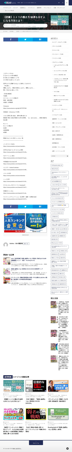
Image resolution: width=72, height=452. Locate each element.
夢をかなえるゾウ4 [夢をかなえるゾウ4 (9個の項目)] (57, 242)
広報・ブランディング (59, 7)
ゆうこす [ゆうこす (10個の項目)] (63, 184)
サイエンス (55, 50)
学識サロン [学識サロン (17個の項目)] (55, 250)
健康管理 (39, 7)
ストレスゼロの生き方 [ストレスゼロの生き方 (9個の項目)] (57, 198)
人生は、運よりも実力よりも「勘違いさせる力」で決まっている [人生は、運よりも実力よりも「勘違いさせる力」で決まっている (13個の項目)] (60, 225)
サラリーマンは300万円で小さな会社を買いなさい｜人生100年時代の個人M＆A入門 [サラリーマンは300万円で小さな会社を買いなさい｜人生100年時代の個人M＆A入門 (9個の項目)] (60, 193)
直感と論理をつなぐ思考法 (35, 396)
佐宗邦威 (27, 396)
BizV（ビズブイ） (17, 448)
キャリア (15, 7)
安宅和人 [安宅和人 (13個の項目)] (64, 250)
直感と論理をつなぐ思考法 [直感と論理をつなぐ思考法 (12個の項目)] (59, 280)
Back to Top (36, 443)
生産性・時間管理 (56, 135)
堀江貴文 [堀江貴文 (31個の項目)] (55, 239)
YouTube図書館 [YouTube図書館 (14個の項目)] (56, 181)
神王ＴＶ (8, 424)
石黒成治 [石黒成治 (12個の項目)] (55, 284)
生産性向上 (23, 7)
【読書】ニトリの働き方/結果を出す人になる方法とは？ (13, 400)
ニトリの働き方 (28, 26)
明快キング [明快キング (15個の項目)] (55, 257)
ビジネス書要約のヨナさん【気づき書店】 (36, 395)
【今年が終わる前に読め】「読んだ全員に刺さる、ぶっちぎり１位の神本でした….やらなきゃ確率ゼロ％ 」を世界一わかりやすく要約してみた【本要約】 (63, 349)
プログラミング (56, 62)
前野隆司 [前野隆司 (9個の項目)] (62, 235)
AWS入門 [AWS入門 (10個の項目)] (55, 168)
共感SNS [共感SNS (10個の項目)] (54, 235)
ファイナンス (31, 7)
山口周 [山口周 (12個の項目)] (62, 254)
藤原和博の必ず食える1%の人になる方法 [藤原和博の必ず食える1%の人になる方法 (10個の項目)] (59, 288)
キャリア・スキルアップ (58, 42)
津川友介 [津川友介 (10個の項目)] (62, 277)
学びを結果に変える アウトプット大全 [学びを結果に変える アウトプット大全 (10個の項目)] (59, 247)
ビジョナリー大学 (30, 423)
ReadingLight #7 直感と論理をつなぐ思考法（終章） (58, 428)
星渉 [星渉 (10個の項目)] (63, 257)
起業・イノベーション (57, 151)
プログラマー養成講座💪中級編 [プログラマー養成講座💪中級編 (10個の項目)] (59, 205)
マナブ (55, 91)
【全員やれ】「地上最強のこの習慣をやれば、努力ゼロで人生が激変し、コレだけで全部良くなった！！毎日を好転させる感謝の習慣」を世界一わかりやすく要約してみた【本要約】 (63, 308)
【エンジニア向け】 (9, 10)
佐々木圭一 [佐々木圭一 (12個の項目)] (55, 232)
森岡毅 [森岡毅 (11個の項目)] (64, 270)
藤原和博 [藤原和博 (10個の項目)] (63, 284)
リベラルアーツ (56, 115)
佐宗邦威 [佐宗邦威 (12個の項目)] (64, 232)
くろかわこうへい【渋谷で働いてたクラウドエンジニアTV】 (61, 80)
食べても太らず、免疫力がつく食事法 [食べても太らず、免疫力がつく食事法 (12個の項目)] (60, 292)
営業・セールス (56, 123)
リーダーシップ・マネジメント (59, 109)
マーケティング (7, 7)
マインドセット (47, 7)
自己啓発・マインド (57, 147)
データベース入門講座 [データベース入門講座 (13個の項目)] (58, 201)
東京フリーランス (58, 95)
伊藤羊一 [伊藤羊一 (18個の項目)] (55, 229)
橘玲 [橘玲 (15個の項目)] (62, 273)
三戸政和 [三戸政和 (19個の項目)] (55, 216)
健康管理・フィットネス (58, 119)
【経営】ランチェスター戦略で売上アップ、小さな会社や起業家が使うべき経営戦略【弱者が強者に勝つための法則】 (13, 430)
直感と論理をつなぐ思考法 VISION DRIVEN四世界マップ (27, 269)
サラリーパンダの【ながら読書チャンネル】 (15, 26)
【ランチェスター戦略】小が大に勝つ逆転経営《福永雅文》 (58, 400)
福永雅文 (61, 396)
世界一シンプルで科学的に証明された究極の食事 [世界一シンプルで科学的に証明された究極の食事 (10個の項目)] (60, 220)
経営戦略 (14, 24)
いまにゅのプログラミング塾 (61, 65)
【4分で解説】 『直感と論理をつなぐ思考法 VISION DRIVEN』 (35, 401)
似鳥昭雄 (34, 26)
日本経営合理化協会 (54, 396)
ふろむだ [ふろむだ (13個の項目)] (55, 184)
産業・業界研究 (56, 139)
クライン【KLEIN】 (58, 74)
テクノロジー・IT (56, 54)
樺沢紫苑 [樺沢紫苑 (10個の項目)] (55, 273)
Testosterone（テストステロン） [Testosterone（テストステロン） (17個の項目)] (59, 173)
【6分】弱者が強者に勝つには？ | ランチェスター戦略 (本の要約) (36, 429)
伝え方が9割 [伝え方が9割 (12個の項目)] (63, 229)
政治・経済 (55, 131)
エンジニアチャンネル (59, 70)
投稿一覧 (26, 243)
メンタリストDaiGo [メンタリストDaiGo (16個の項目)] (57, 213)
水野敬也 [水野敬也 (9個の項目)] (54, 277)
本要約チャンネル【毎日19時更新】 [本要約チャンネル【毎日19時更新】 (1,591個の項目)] (59, 262)
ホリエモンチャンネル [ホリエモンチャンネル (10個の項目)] (58, 209)
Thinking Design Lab (53, 423)
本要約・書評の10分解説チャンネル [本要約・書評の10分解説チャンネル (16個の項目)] (59, 266)
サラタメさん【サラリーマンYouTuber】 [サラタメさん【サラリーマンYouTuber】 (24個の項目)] (58, 189)
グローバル (55, 46)
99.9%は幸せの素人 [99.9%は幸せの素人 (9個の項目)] (57, 165)
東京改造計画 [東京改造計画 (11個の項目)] (56, 270)
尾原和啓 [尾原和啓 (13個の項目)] (55, 254)
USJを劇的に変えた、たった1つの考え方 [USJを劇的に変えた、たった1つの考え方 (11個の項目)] (59, 177)
